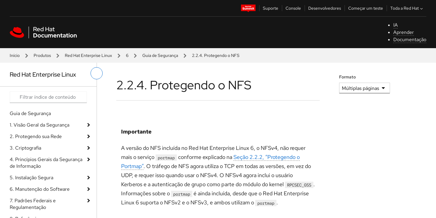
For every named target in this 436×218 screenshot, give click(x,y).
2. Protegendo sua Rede (36, 136)
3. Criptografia (25, 148)
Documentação (409, 39)
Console (293, 8)
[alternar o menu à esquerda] (97, 73)
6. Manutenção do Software (40, 189)
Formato (347, 77)
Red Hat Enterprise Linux (88, 55)
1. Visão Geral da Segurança (39, 125)
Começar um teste (365, 8)
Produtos (42, 55)
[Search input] (48, 97)
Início (15, 55)
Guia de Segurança (160, 55)
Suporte (270, 8)
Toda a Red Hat (407, 8)
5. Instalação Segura (31, 177)
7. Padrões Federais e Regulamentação (33, 203)
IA (395, 25)
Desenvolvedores (324, 8)
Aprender (403, 32)
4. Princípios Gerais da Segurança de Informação (46, 162)
